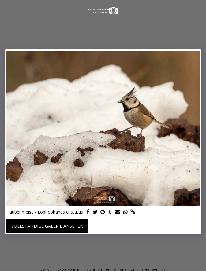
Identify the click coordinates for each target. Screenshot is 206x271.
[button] (7, 10)
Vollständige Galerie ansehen (47, 226)
